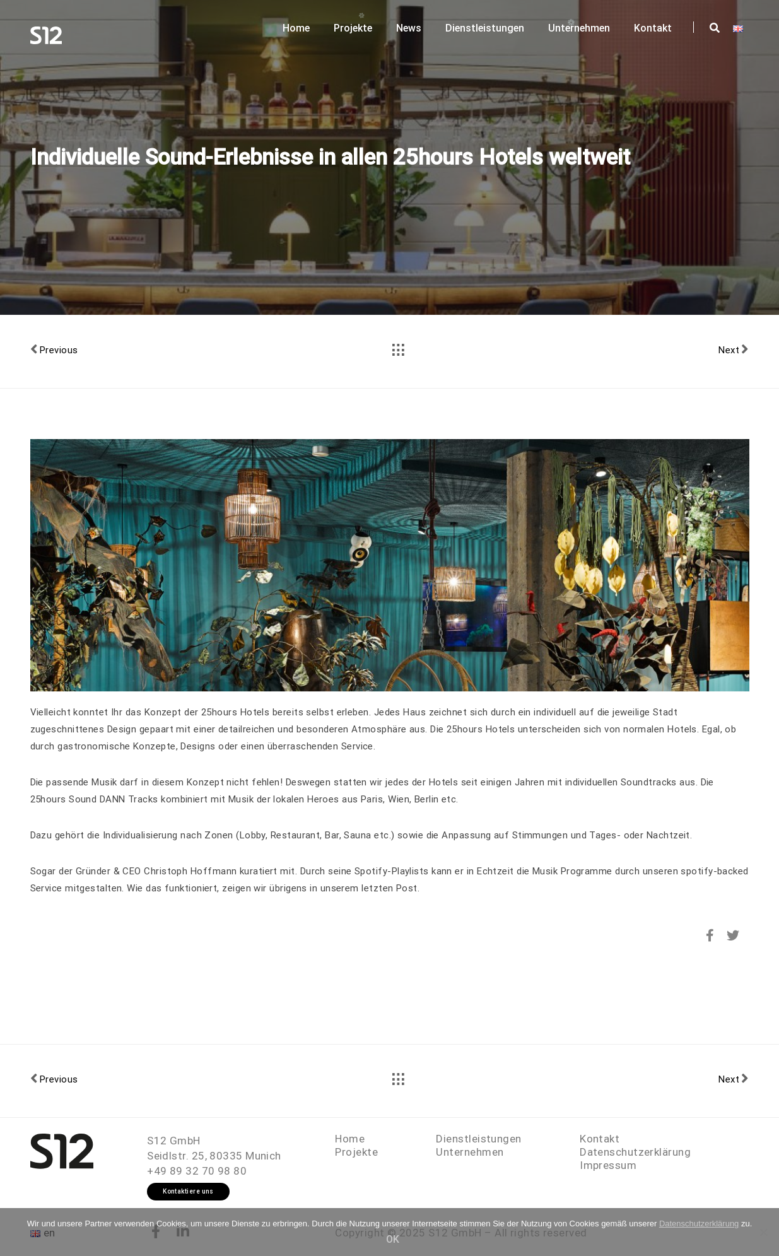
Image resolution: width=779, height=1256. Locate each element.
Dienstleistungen (484, 28)
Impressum (608, 1165)
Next (733, 349)
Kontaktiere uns (188, 1191)
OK (392, 1239)
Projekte (353, 28)
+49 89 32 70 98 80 (197, 1171)
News (408, 28)
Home (296, 28)
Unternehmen (579, 28)
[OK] (763, 1232)
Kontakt (653, 28)
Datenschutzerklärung (635, 1152)
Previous (54, 349)
